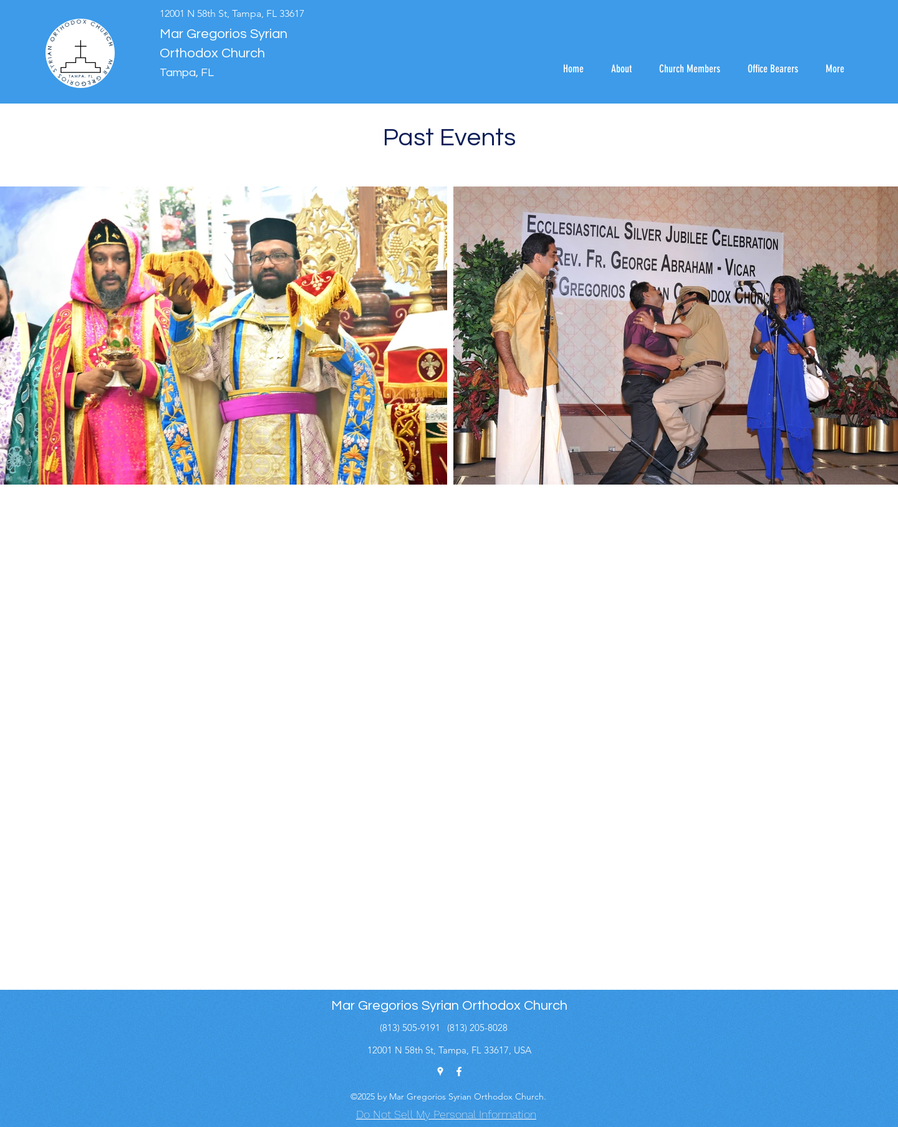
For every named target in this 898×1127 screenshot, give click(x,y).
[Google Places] (440, 1071)
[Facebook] (459, 1071)
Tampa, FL (187, 73)
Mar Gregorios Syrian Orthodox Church (449, 1006)
